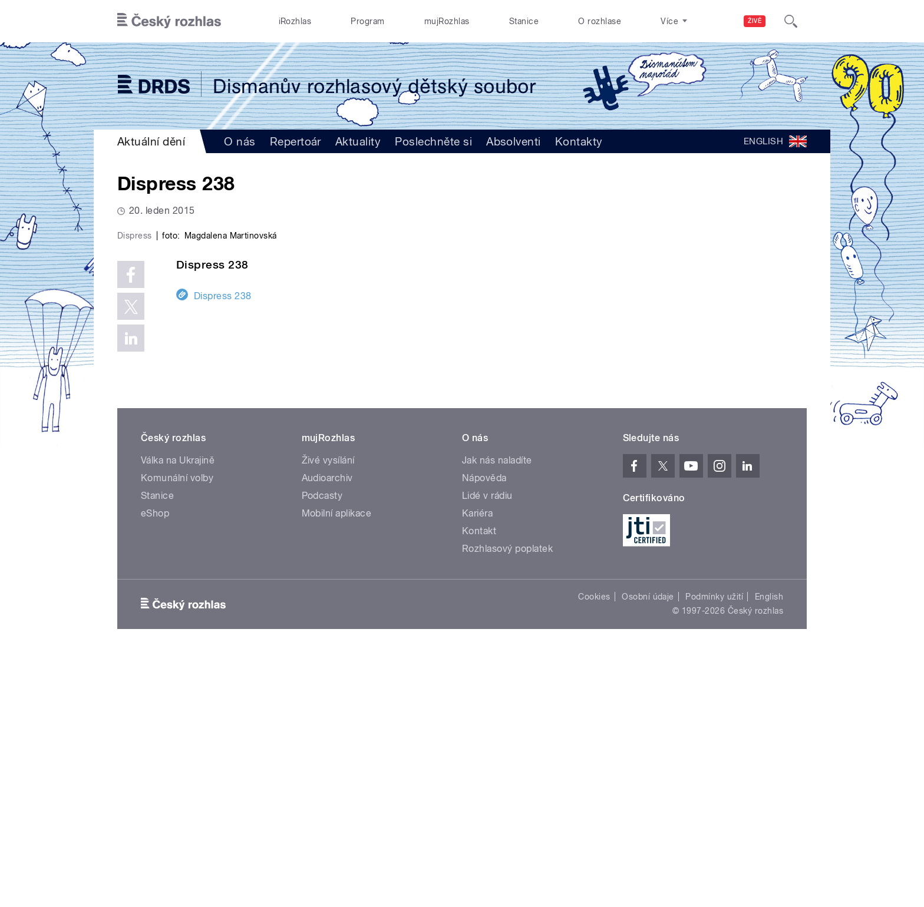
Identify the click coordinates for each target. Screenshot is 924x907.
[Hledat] (791, 21)
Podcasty (322, 746)
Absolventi (513, 141)
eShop (155, 763)
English (769, 847)
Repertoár (295, 141)
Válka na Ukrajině (177, 710)
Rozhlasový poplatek (507, 799)
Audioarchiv (327, 728)
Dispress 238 (223, 545)
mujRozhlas (447, 21)
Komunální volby (177, 728)
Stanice (524, 21)
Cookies (594, 847)
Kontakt (479, 781)
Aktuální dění (151, 141)
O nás (239, 141)
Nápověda (484, 728)
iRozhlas (295, 21)
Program (367, 21)
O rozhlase (599, 21)
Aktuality (358, 141)
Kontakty (579, 141)
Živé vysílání (328, 710)
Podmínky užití (714, 847)
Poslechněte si (433, 141)
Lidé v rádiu (487, 746)
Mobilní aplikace (337, 763)
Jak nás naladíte (497, 710)
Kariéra (477, 763)
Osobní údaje (648, 847)
